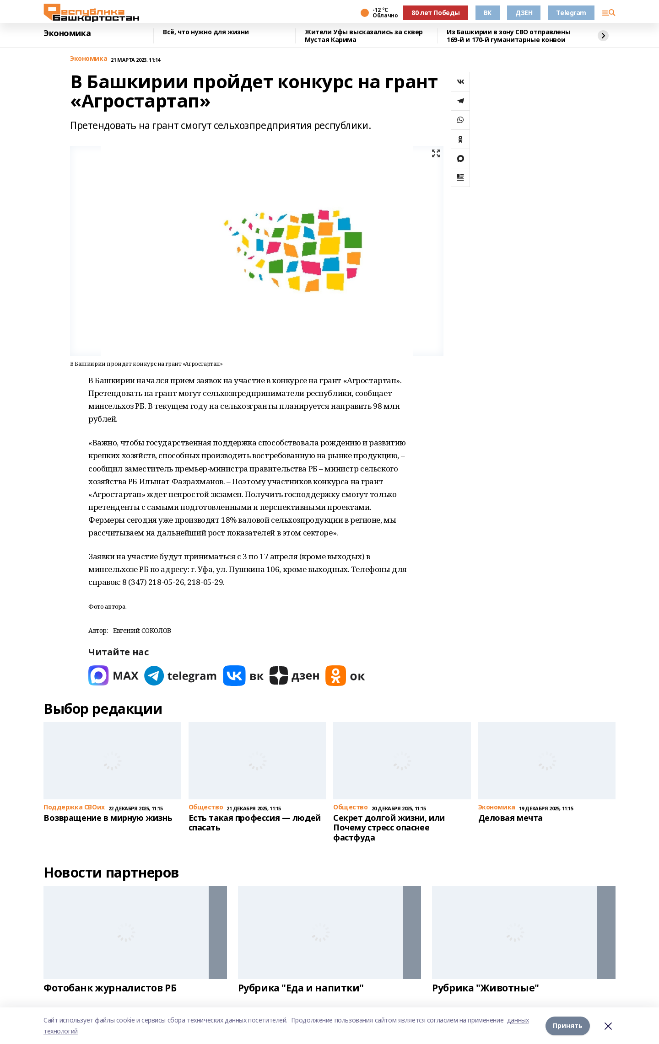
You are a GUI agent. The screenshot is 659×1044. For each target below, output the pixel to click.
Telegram (571, 12)
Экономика (67, 33)
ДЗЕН (523, 12)
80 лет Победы (435, 12)
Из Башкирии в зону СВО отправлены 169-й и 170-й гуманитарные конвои (508, 35)
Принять (568, 1025)
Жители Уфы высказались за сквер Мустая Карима (364, 35)
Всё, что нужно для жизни (206, 32)
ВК (488, 12)
